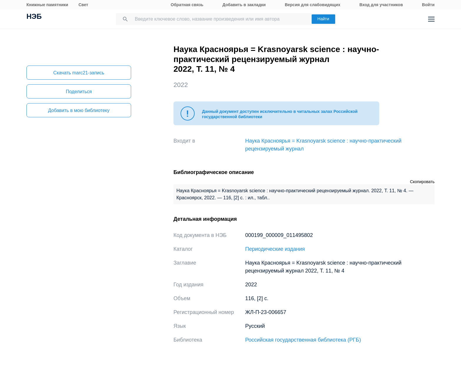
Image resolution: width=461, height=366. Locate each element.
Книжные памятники (47, 4)
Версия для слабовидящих (312, 4)
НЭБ (34, 17)
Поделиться (79, 91)
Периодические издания (275, 249)
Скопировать (422, 181)
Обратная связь (187, 4)
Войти (428, 4)
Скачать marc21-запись (78, 72)
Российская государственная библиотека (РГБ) (303, 340)
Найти (323, 18)
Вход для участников (381, 4)
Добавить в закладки (244, 4)
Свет (83, 4)
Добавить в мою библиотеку (78, 110)
